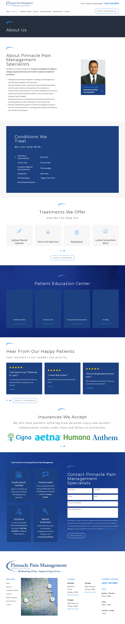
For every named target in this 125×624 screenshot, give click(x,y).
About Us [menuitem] (14, 11)
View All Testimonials (25, 374)
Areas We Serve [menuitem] (58, 11)
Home (8, 557)
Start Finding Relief (106, 11)
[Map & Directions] (73, 568)
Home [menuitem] (8, 11)
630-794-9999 (111, 3)
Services (8, 568)
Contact (8, 578)
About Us (9, 560)
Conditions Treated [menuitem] (25, 11)
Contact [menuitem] (67, 11)
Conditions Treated (12, 564)
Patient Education (11, 571)
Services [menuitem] (35, 11)
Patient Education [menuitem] (45, 11)
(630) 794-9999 (109, 556)
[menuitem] (8, 612)
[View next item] (64, 251)
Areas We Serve (11, 575)
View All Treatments (62, 258)
